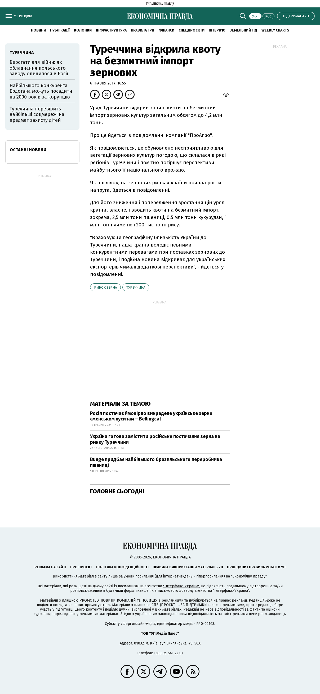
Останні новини (28, 149)
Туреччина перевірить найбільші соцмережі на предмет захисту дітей (37, 114)
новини (38, 30)
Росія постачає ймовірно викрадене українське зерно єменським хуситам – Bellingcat (151, 416)
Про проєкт (81, 567)
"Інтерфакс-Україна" (181, 586)
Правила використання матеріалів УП (188, 567)
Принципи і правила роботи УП (256, 567)
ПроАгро (200, 135)
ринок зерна (105, 287)
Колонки (83, 30)
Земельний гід (243, 30)
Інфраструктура (111, 30)
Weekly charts (275, 30)
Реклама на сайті (50, 567)
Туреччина (135, 287)
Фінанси (166, 30)
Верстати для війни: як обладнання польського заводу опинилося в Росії (39, 68)
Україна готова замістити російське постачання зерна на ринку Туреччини (155, 439)
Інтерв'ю (217, 30)
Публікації (60, 30)
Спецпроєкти (192, 30)
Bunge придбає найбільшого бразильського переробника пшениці (156, 462)
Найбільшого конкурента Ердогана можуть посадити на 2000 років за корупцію (41, 91)
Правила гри (142, 30)
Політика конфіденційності (122, 567)
